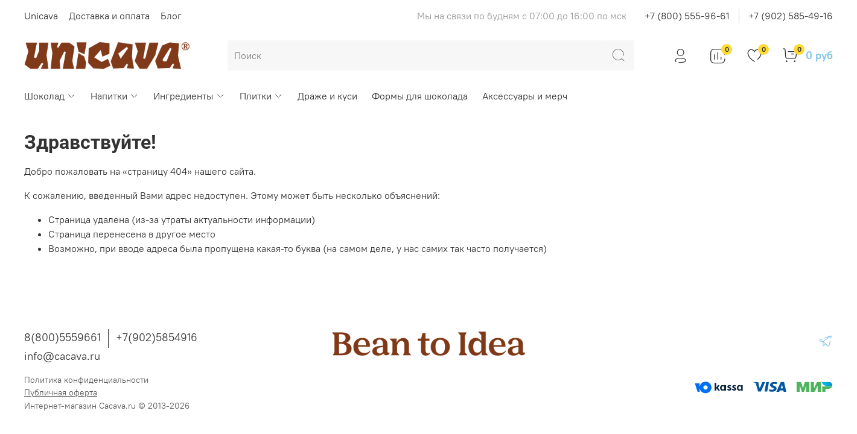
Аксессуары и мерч (524, 96)
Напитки (115, 96)
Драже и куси (327, 96)
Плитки (261, 96)
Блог (171, 16)
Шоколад (50, 96)
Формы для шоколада (420, 96)
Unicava (41, 16)
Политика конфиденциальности (86, 379)
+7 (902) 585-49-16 (790, 16)
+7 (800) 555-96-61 (687, 16)
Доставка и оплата (109, 16)
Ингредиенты (189, 96)
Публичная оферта (60, 392)
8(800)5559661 (62, 337)
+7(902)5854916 (156, 337)
